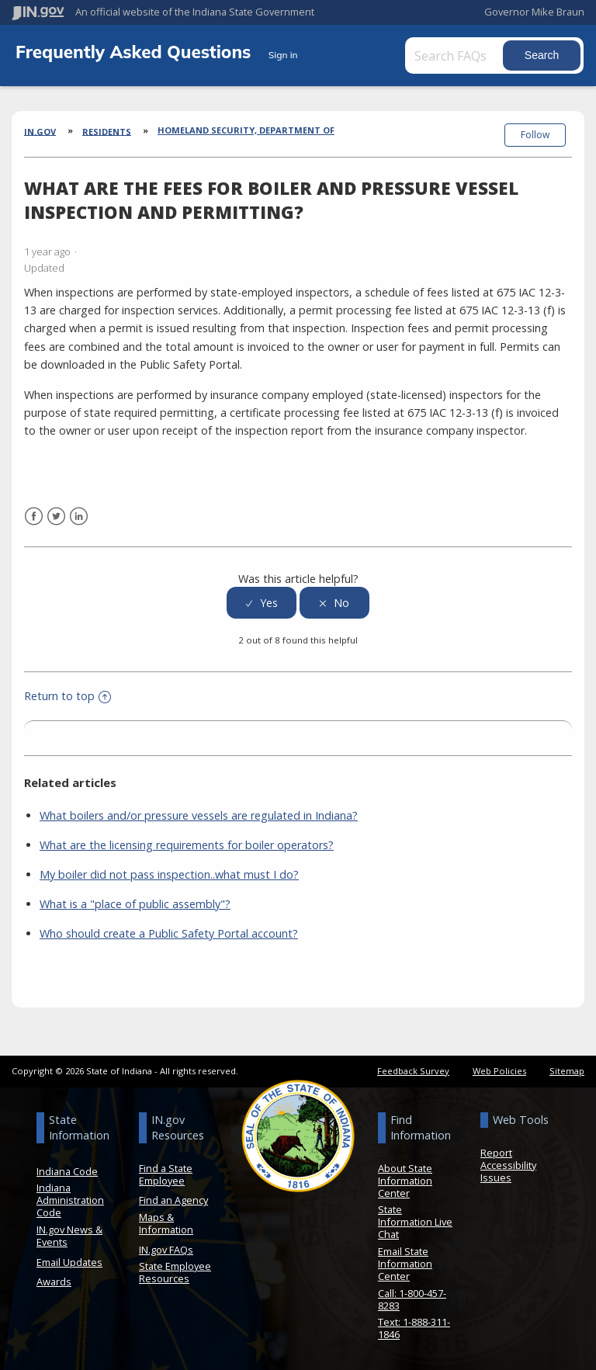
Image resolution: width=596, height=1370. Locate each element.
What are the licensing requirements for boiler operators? (187, 845)
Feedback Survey (413, 1071)
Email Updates (69, 1262)
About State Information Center (405, 1180)
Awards (53, 1281)
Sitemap (566, 1071)
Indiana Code (67, 1171)
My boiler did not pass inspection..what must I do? (169, 874)
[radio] (261, 603)
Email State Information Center (405, 1263)
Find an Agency (173, 1200)
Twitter (56, 516)
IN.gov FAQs (166, 1249)
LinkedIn (78, 516)
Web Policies (499, 1071)
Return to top (67, 695)
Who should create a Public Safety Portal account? (169, 933)
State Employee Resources (175, 1272)
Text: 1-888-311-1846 (414, 1328)
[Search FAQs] (455, 55)
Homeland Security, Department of (246, 130)
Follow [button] (535, 134)
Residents (106, 131)
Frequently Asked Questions (136, 51)
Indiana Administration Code (70, 1200)
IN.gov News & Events (69, 1235)
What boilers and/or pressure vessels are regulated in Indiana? (199, 815)
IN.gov (40, 131)
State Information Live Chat (415, 1221)
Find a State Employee (165, 1174)
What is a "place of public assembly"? (135, 904)
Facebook (33, 516)
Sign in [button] (283, 55)
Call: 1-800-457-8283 (412, 1299)
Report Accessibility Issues (508, 1165)
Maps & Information (166, 1223)
